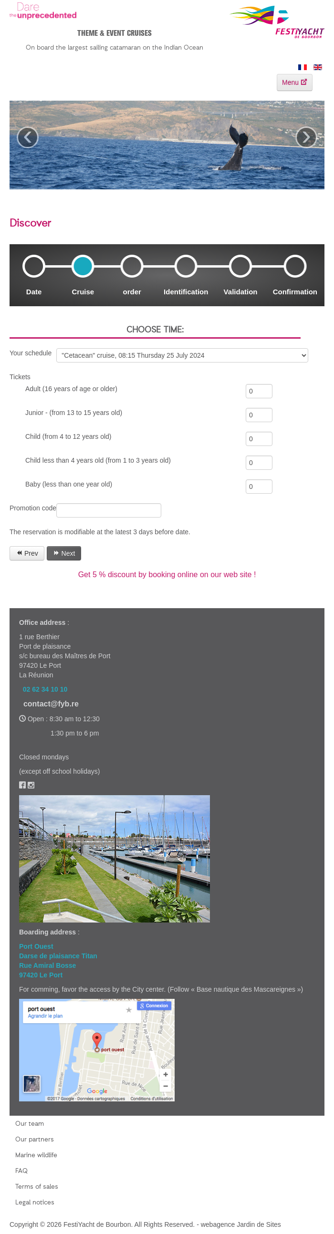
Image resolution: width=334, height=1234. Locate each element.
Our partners (34, 1139)
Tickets (20, 377)
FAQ (21, 1171)
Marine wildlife (36, 1155)
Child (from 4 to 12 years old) (68, 436)
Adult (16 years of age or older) (71, 389)
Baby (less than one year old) (68, 484)
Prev (27, 553)
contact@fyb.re (51, 704)
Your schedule (31, 353)
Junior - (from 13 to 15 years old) (73, 412)
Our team (29, 1123)
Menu (294, 82)
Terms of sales (36, 1186)
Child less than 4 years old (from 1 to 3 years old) (98, 460)
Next (64, 553)
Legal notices (34, 1202)
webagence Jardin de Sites (241, 1224)
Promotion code (33, 508)
